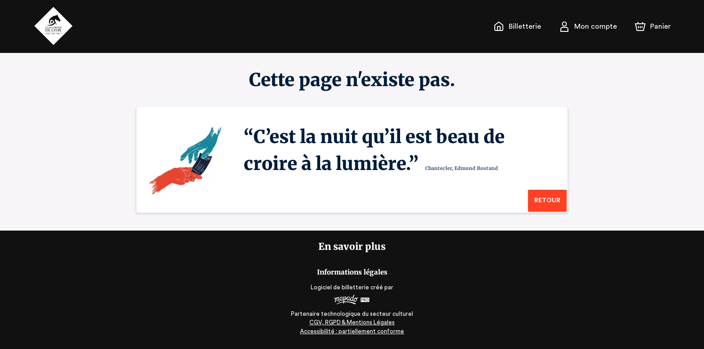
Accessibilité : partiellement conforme (352, 331)
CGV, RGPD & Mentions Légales (352, 322)
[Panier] (653, 26)
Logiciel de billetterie (340, 287)
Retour (547, 200)
